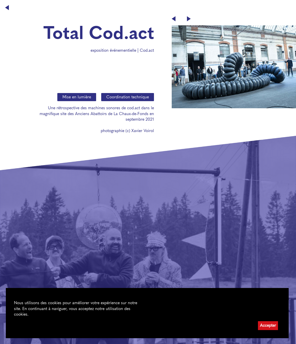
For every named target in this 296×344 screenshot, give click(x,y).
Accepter (268, 325)
